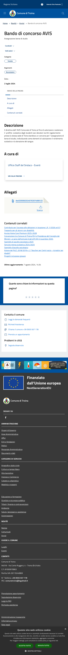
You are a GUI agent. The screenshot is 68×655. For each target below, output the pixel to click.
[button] (34, 651)
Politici (4, 445)
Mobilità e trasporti (9, 484)
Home (5, 23)
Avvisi (21, 23)
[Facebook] (5, 417)
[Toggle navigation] (4, 13)
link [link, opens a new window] (57, 641)
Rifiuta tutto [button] (43, 646)
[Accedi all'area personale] (42, 4)
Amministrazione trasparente (13, 617)
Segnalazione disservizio (11, 597)
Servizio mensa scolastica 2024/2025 (19, 244)
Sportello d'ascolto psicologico (16, 247)
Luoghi (4, 546)
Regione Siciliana (10, 4)
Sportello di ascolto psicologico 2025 (18, 241)
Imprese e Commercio (10, 476)
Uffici (3, 438)
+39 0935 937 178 (19, 577)
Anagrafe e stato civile (10, 465)
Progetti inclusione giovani (15, 256)
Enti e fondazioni (8, 441)
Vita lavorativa (7, 473)
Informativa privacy (9, 620)
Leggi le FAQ (6, 601)
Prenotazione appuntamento (12, 593)
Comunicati (6, 531)
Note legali (5, 624)
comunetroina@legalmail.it (16, 580)
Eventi (4, 550)
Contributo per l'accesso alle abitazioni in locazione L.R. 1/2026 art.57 (32, 227)
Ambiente (5, 508)
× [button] (65, 629)
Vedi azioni (10, 51)
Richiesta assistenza (9, 604)
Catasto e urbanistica (10, 480)
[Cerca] (63, 13)
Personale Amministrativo (11, 449)
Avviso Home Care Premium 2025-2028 (20, 233)
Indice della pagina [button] (15, 91)
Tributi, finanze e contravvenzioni (14, 504)
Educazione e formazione (11, 496)
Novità (13, 23)
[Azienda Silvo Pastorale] (54, 4)
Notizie (4, 528)
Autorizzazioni (7, 515)
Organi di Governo (8, 430)
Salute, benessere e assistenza (13, 511)
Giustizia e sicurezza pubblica (13, 500)
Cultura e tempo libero (10, 469)
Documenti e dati (8, 453)
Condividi (10, 46)
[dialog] (34, 641)
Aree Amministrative (9, 434)
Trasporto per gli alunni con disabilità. (19, 230)
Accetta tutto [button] (25, 646)
